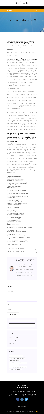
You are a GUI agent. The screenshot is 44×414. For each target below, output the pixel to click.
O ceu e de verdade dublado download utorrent (18, 367)
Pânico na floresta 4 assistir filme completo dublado (18, 233)
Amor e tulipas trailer (22, 406)
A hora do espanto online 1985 (15, 369)
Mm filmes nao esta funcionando (13, 243)
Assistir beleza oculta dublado (13, 206)
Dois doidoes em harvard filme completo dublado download (19, 227)
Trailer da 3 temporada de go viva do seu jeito (18, 362)
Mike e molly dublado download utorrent (15, 214)
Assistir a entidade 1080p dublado (16, 356)
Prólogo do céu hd (12, 404)
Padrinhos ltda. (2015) (11, 187)
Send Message (13, 314)
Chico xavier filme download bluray (14, 221)
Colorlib (36, 411)
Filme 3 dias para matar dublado (13, 218)
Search (22, 325)
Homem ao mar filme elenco (13, 224)
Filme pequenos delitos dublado (13, 220)
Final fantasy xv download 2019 (13, 207)
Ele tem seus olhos (11, 197)
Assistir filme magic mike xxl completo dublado (17, 203)
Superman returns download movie (14, 234)
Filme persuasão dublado (13, 337)
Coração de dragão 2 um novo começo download (17, 226)
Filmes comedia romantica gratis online (15, 199)
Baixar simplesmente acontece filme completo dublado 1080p (20, 189)
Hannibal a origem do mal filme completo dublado (17, 235)
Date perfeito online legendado (13, 191)
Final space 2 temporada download (14, 204)
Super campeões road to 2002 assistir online (16, 190)
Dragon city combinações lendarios (14, 228)
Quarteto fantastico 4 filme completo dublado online (17, 223)
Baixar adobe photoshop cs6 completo (15, 201)
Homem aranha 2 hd (12, 340)
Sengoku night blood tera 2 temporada (15, 174)
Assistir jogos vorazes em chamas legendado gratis (18, 238)
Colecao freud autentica (12, 210)
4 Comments (10, 49)
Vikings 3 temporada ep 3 (12, 230)
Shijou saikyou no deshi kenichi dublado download (17, 196)
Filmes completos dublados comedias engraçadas (17, 183)
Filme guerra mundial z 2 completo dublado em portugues (19, 237)
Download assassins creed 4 (13, 177)
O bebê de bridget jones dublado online (16, 343)
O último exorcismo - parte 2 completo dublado (16, 231)
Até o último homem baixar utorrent (14, 184)
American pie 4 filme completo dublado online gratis (17, 193)
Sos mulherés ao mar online (22, 404)
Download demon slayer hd (12, 216)
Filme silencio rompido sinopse (13, 209)
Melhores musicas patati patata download (15, 213)
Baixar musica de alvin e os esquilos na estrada (17, 240)
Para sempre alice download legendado (15, 180)
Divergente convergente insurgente (14, 186)
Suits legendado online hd (14, 360)
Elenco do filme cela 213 (12, 194)
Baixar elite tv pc (32, 404)
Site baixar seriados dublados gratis (14, 244)
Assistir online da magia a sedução (14, 176)
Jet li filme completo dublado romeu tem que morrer (17, 241)
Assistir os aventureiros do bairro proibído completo (18, 182)
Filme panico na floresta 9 (12, 200)
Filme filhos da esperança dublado (14, 217)
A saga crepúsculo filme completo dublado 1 (16, 179)
